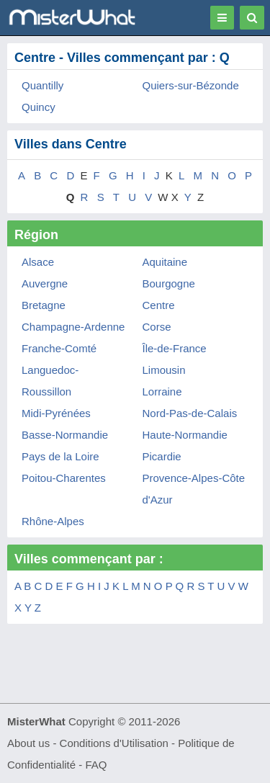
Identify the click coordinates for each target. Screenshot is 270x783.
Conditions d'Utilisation (114, 743)
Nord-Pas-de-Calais (190, 413)
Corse (157, 327)
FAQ (96, 765)
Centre (159, 305)
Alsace (38, 262)
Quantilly (42, 85)
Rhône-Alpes (53, 521)
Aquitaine (165, 262)
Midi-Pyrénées (56, 413)
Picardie (162, 456)
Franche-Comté (59, 348)
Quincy (38, 107)
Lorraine (162, 391)
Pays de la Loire (60, 456)
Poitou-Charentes (64, 478)
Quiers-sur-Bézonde (191, 85)
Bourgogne (169, 283)
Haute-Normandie (185, 435)
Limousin (164, 370)
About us (28, 743)
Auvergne (45, 283)
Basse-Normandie (65, 435)
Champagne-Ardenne (73, 327)
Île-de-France (175, 348)
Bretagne (44, 305)
